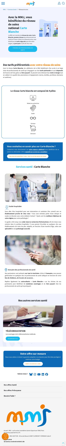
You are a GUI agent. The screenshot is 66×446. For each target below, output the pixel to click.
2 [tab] (34, 343)
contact (5, 436)
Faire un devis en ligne (33, 364)
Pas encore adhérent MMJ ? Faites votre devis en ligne (27, 156)
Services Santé (12, 9)
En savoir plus (13, 338)
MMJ (4, 9)
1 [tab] (32, 343)
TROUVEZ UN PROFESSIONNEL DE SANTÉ (23, 49)
